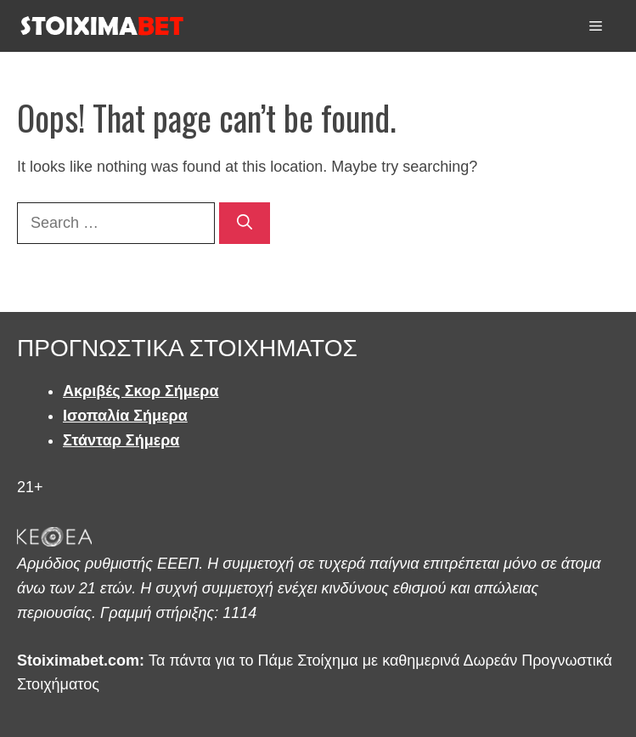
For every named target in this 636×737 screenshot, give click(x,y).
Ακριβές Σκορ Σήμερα (141, 391)
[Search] (244, 223)
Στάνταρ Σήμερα (121, 440)
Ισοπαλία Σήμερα (125, 415)
